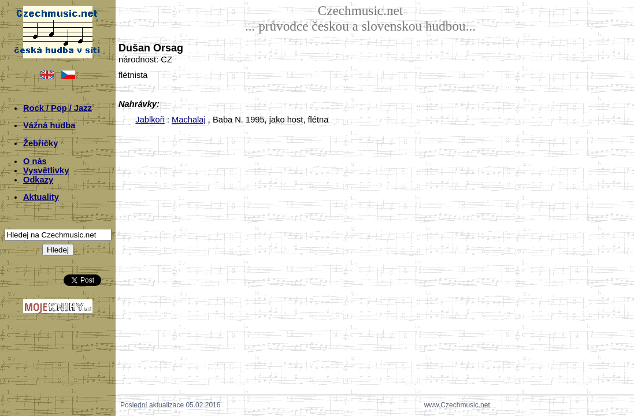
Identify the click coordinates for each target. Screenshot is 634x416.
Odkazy (38, 179)
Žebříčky (40, 143)
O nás (35, 161)
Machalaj (189, 119)
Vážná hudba (49, 125)
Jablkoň (150, 119)
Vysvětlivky (46, 170)
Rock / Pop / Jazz (57, 108)
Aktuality (41, 197)
